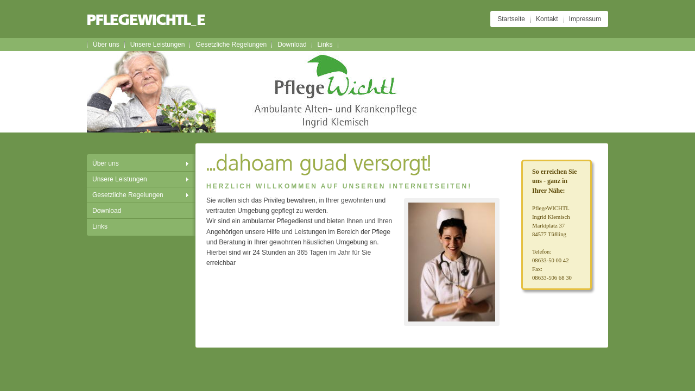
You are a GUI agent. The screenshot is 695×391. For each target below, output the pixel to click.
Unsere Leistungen (157, 44)
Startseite (511, 19)
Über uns (106, 44)
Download (291, 44)
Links (325, 44)
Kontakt (547, 19)
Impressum (585, 19)
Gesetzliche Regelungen (231, 44)
